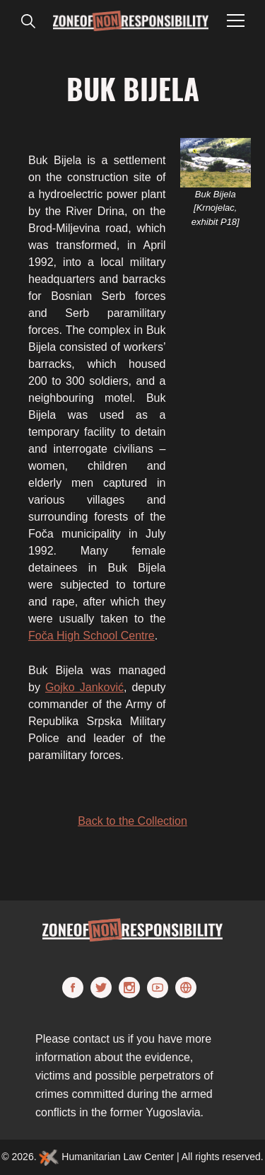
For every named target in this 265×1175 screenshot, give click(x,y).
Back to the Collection (132, 821)
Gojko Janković (84, 687)
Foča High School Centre (91, 636)
